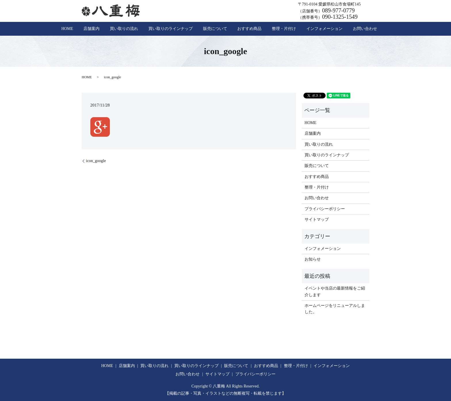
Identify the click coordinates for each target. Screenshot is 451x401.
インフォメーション (306, 29)
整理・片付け (271, 29)
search (360, 28)
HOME (92, 29)
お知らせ (313, 259)
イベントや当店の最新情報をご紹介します (335, 291)
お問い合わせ (340, 29)
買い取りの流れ (137, 29)
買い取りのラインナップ (177, 29)
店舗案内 (110, 29)
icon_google (96, 161)
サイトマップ (317, 219)
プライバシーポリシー (325, 209)
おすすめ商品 (243, 29)
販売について (215, 29)
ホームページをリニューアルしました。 (335, 308)
